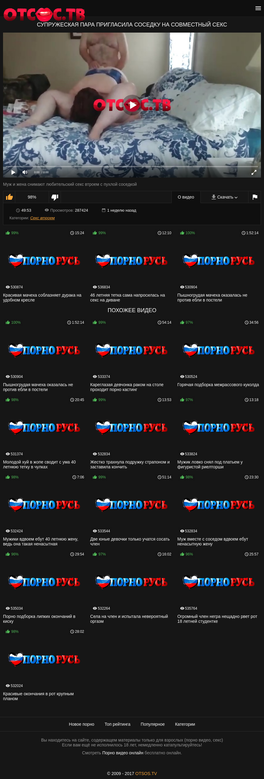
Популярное (153, 724)
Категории (185, 724)
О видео (186, 197)
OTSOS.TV (146, 773)
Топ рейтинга (118, 724)
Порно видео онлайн (122, 752)
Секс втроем (42, 218)
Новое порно (81, 724)
